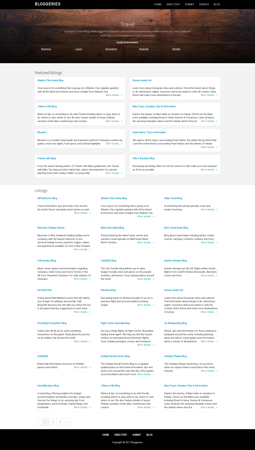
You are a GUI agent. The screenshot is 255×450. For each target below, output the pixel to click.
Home (158, 4)
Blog (217, 4)
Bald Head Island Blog (112, 227)
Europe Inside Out (142, 80)
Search (204, 4)
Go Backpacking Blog (175, 323)
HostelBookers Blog (48, 385)
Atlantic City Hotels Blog (50, 80)
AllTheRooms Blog (47, 198)
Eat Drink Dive (44, 290)
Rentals (176, 49)
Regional (143, 49)
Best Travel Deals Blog (176, 227)
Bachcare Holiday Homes (50, 227)
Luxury (78, 49)
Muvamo (42, 132)
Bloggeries (47, 4)
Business (46, 49)
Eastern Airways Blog (175, 260)
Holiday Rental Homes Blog (115, 356)
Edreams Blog (108, 290)
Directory (173, 4)
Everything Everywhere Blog (52, 323)
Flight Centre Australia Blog (115, 323)
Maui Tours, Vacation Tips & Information (154, 106)
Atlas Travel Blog (173, 198)
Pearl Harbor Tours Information (149, 132)
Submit (189, 4)
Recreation (111, 49)
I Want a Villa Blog (47, 106)
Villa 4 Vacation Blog (143, 158)
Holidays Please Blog (175, 356)
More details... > (114, 95)
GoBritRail (42, 356)
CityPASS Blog (108, 260)
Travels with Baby (46, 158)
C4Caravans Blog (46, 260)
